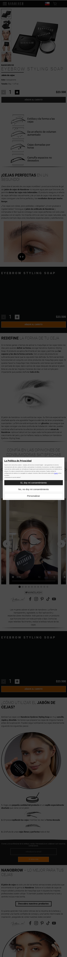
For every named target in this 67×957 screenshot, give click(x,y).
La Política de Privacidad (18, 460)
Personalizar (33, 496)
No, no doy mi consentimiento (33, 489)
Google (56, 473)
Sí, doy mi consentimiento (33, 482)
